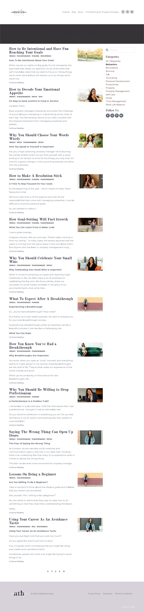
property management (23, 96)
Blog (74, 12)
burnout (19, 142)
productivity (35, 56)
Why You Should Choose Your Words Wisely (39, 137)
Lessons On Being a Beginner (32, 474)
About (80, 12)
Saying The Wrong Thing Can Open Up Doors (41, 434)
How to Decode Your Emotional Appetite (34, 91)
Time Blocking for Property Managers (102, 12)
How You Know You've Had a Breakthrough (32, 346)
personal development (23, 56)
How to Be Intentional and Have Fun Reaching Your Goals (39, 50)
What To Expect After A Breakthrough (41, 299)
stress (40, 96)
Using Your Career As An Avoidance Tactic (38, 521)
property (110, 88)
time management (116, 101)
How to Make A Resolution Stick (35, 176)
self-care (34, 96)
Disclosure (107, 594)
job (108, 74)
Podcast (66, 12)
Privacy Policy (94, 594)
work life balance (46, 56)
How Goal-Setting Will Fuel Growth (38, 219)
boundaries (112, 67)
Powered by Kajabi (128, 607)
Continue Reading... (16, 83)
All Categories (113, 61)
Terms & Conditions (123, 594)
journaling (111, 78)
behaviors (12, 56)
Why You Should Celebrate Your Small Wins (40, 260)
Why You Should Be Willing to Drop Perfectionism (39, 391)
